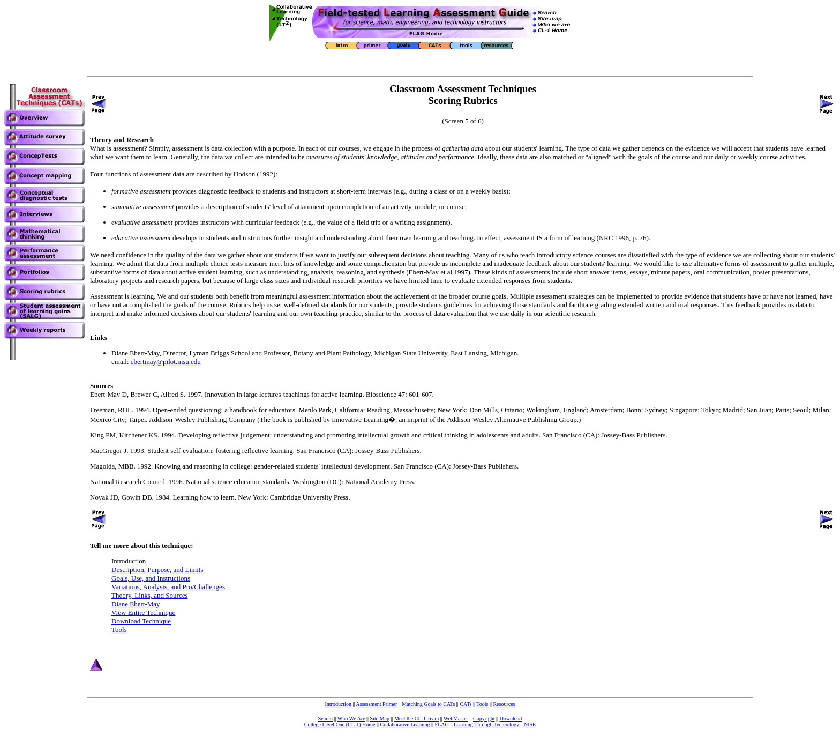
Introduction (338, 704)
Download (511, 719)
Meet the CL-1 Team (416, 719)
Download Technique (141, 621)
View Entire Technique (143, 612)
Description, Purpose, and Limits (157, 570)
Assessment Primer (376, 704)
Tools (119, 630)
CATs (465, 704)
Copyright (484, 719)
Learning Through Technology (486, 724)
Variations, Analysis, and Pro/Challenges (168, 587)
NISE (530, 724)
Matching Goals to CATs (428, 704)
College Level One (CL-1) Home (340, 724)
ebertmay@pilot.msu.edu (166, 362)
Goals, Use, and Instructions (150, 578)
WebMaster (456, 719)
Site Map (379, 719)
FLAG (442, 724)
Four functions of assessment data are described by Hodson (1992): (184, 174)
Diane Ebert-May (135, 604)
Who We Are (351, 719)
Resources (504, 704)
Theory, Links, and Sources (149, 595)
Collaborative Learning (405, 724)
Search (325, 719)
